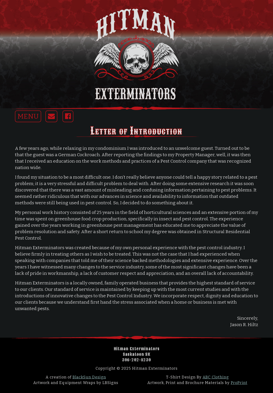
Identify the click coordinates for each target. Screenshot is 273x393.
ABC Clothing (216, 377)
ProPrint (239, 382)
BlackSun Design (89, 377)
